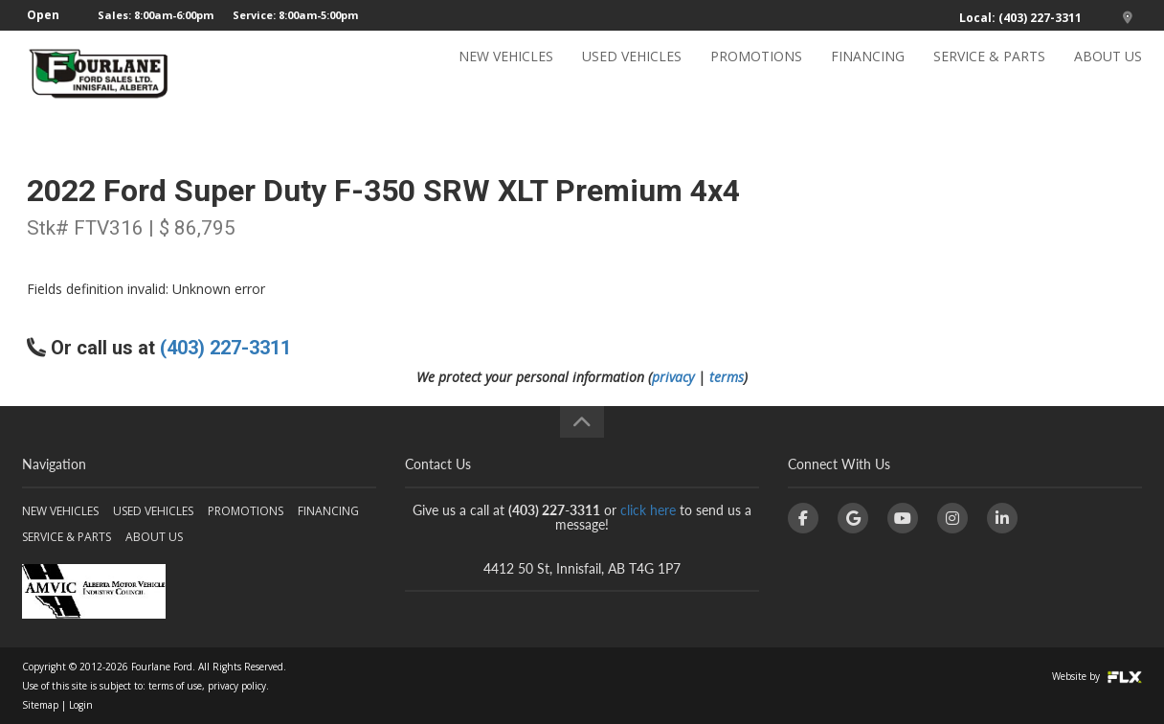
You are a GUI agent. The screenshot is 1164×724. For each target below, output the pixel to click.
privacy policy (237, 685)
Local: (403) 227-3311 (1020, 18)
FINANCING (868, 73)
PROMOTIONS (756, 73)
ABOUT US (1108, 73)
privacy (673, 377)
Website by (1097, 676)
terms (726, 377)
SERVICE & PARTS (989, 73)
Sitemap (40, 705)
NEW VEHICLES (506, 73)
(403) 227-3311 (225, 347)
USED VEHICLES (632, 73)
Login (81, 705)
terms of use (175, 685)
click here (648, 510)
